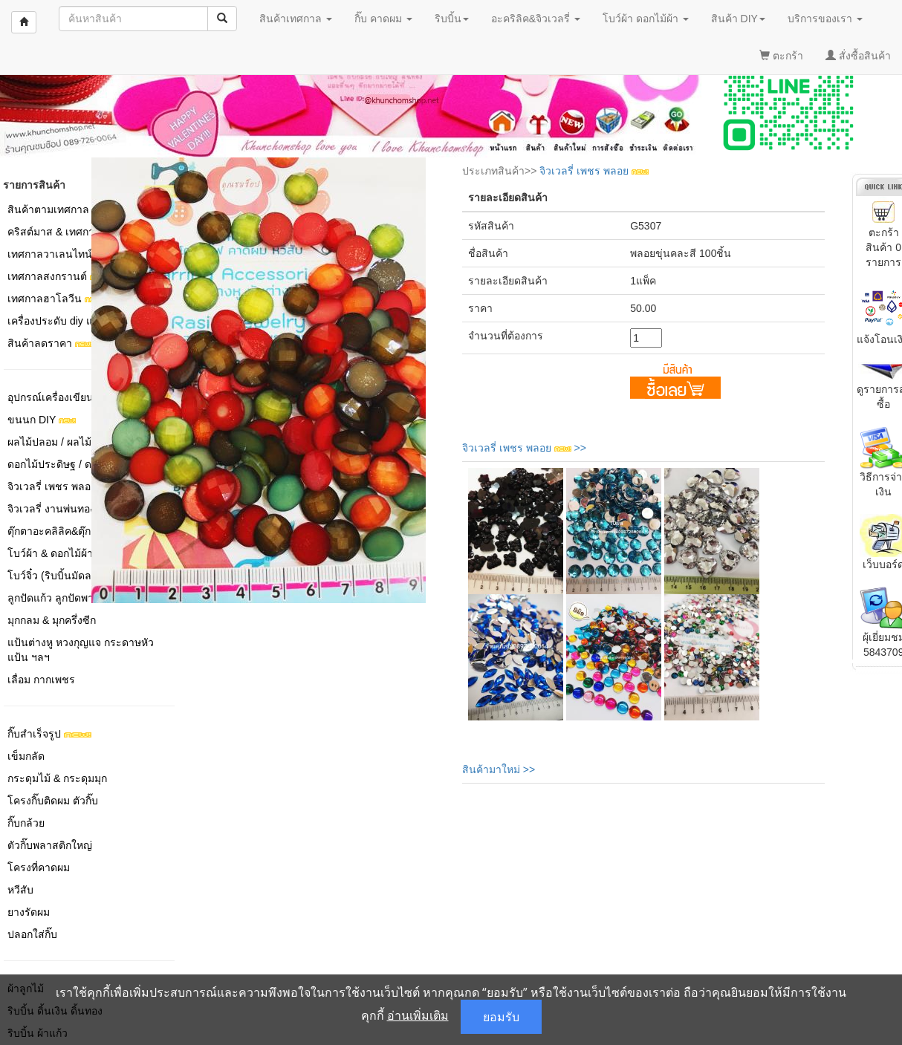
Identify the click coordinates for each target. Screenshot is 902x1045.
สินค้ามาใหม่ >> (498, 769)
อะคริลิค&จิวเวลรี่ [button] (535, 19)
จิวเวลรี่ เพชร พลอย (594, 171)
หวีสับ (20, 890)
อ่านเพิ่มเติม (418, 1015)
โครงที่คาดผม (38, 867)
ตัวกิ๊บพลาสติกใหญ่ (49, 845)
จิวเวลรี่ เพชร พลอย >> (524, 448)
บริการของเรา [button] (825, 19)
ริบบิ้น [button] (452, 19)
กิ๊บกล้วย (26, 823)
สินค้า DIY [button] (738, 19)
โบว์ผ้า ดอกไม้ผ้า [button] (646, 19)
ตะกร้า (781, 56)
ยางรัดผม (28, 912)
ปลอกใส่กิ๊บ (32, 934)
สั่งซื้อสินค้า (858, 56)
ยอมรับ (501, 1017)
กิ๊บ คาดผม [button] (383, 19)
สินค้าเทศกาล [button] (295, 19)
